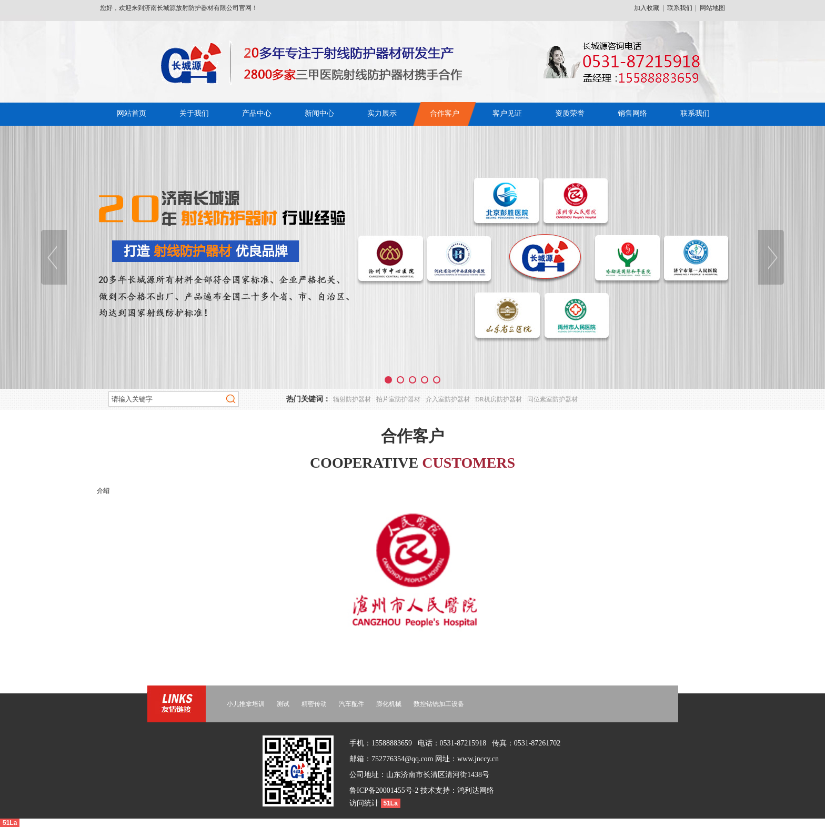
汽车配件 (351, 704)
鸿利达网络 (475, 790)
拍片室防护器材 (398, 399)
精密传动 (314, 704)
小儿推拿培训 (246, 704)
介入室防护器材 (448, 399)
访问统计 (365, 803)
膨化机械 (388, 704)
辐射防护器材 (352, 399)
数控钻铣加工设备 (439, 704)
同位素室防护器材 (552, 399)
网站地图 (712, 8)
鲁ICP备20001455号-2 (383, 790)
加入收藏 (646, 8)
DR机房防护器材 (498, 399)
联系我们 (679, 8)
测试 (283, 704)
